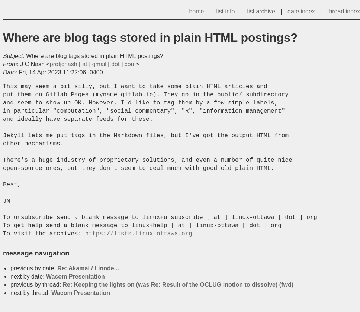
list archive (261, 11)
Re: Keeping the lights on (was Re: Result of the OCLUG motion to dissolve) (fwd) (178, 285)
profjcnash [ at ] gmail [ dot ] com (93, 64)
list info (225, 11)
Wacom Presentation (75, 276)
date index (301, 11)
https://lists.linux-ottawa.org (138, 234)
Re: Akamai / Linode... (88, 268)
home (196, 11)
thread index (343, 11)
